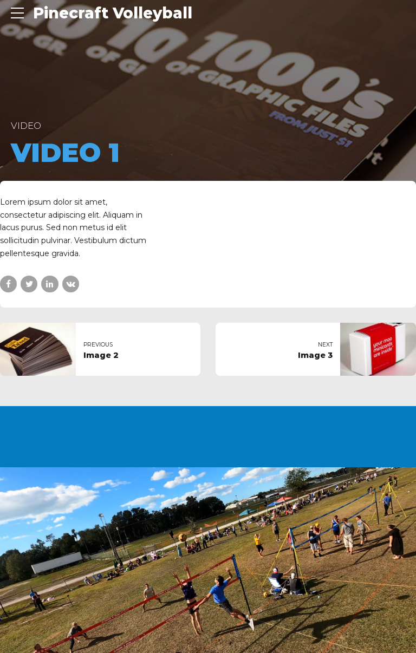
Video (26, 125)
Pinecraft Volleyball (112, 13)
